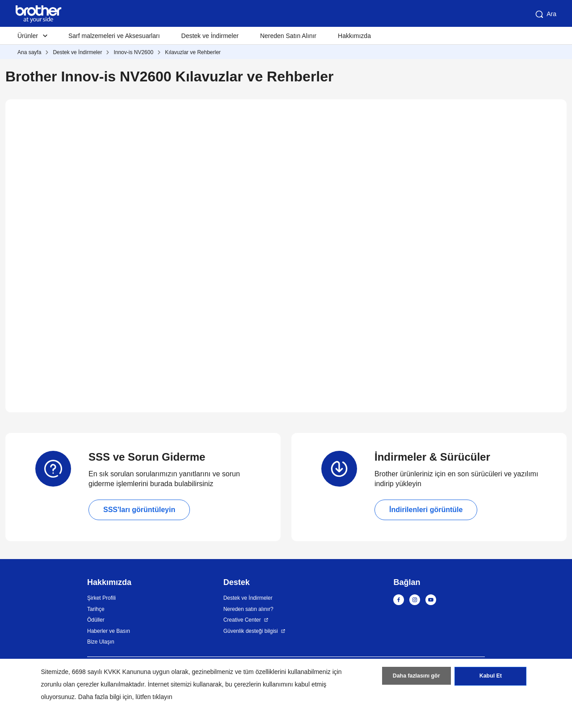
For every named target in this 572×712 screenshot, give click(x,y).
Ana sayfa (29, 52)
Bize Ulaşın (100, 642)
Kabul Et (490, 677)
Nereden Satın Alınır (288, 35)
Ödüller (96, 620)
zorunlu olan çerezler (70, 684)
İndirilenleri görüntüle (426, 509)
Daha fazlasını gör (416, 677)
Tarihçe (96, 609)
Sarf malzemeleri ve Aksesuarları (114, 35)
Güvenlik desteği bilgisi (250, 631)
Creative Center (242, 620)
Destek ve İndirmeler (210, 35)
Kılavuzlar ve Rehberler (193, 52)
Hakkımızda (354, 35)
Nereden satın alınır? (248, 609)
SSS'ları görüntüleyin (139, 509)
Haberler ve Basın (108, 631)
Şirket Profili (101, 598)
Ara (545, 14)
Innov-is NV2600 (133, 52)
